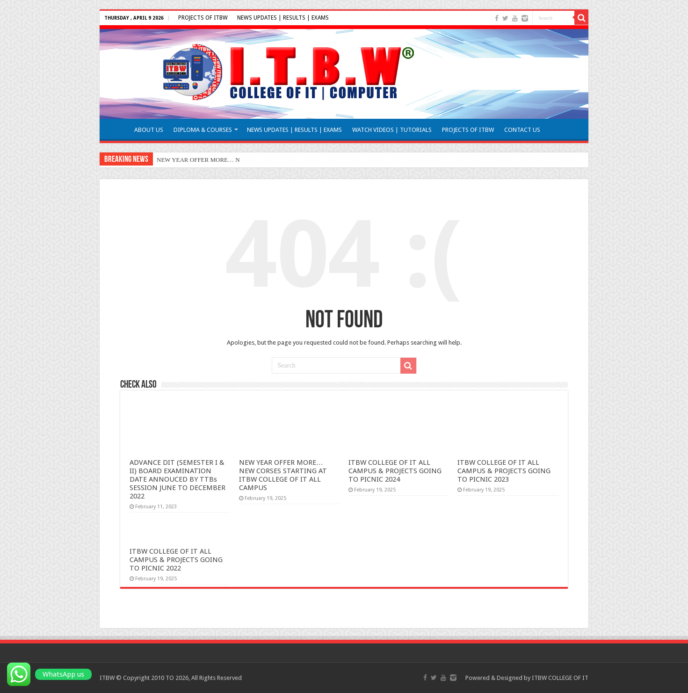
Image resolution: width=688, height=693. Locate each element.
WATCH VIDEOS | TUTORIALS (392, 129)
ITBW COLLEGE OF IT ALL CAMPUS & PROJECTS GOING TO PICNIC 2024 (395, 471)
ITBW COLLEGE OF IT (560, 677)
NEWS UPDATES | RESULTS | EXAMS (283, 17)
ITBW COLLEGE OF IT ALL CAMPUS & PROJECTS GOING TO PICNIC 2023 (503, 471)
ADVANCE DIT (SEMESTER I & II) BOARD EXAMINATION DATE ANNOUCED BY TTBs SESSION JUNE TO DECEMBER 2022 (177, 479)
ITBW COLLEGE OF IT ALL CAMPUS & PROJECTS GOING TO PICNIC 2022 (176, 559)
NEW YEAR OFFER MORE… (195, 159)
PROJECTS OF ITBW (203, 17)
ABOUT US (148, 129)
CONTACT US (522, 129)
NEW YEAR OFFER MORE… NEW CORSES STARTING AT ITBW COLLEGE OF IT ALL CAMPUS (283, 475)
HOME (116, 128)
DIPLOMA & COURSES (203, 129)
